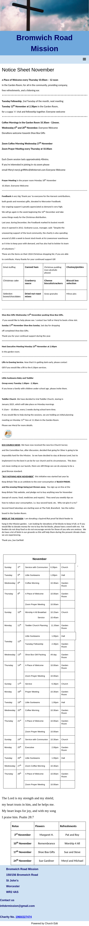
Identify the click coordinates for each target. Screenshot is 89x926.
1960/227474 (24, 916)
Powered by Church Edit (44, 923)
